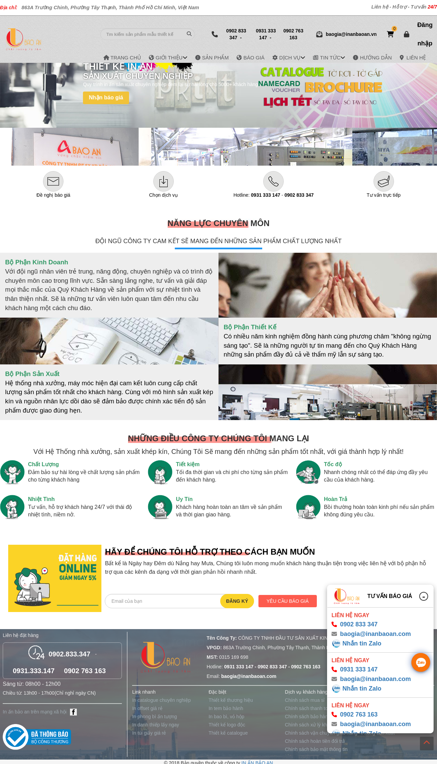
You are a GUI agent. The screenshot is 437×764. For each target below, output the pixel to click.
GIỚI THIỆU (169, 57)
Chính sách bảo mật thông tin (316, 749)
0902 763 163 (293, 34)
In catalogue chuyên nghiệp (161, 700)
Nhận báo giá (106, 97)
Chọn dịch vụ (163, 195)
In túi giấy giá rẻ (149, 733)
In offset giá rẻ (147, 708)
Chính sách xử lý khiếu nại (313, 724)
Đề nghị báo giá (53, 195)
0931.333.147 (33, 671)
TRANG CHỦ (125, 57)
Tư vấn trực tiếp (383, 195)
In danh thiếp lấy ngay (155, 724)
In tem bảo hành (226, 708)
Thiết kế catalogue (228, 733)
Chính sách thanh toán (309, 708)
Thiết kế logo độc (227, 724)
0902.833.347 (69, 654)
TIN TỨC (330, 57)
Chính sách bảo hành (307, 716)
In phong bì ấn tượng (154, 716)
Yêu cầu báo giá (288, 601)
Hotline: (257, 195)
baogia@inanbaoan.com (375, 633)
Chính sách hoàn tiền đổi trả (315, 741)
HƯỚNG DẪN (376, 57)
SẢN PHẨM (215, 57)
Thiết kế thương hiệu (231, 700)
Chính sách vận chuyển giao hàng (321, 733)
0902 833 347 (236, 34)
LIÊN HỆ (416, 57)
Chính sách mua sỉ (305, 700)
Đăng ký (237, 601)
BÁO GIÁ (254, 57)
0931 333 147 (266, 34)
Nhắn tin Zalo (361, 643)
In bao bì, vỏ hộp (226, 716)
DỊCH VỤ (290, 57)
